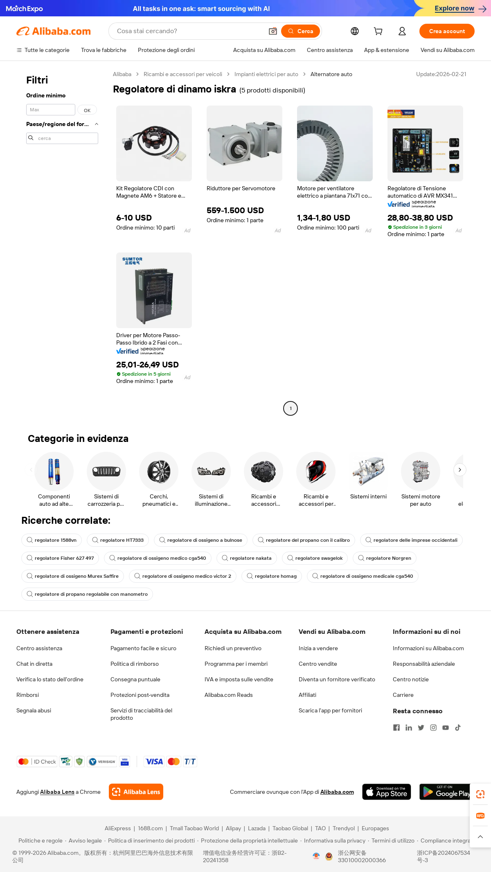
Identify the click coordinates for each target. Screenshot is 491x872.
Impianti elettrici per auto (266, 74)
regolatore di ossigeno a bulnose (200, 540)
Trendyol (344, 828)
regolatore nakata (247, 558)
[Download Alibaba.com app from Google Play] (447, 792)
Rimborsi (27, 695)
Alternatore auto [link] (331, 74)
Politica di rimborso (134, 663)
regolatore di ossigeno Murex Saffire (73, 576)
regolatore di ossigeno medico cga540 (157, 558)
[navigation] (62, 242)
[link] (480, 794)
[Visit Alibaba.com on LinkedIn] (408, 727)
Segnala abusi (33, 710)
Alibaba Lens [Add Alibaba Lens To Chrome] (57, 792)
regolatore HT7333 (118, 540)
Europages (375, 828)
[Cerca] (300, 31)
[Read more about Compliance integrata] (446, 840)
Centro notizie (411, 679)
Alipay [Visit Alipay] (233, 828)
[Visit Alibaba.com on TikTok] (458, 727)
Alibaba (122, 74)
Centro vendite (318, 663)
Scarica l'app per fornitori (330, 710)
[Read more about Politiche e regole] (39, 840)
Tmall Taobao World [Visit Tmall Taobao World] (194, 828)
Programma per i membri (236, 663)
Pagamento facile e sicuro (143, 648)
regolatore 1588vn (52, 540)
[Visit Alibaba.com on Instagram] (433, 727)
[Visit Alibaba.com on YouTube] (445, 727)
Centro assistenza (39, 648)
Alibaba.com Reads (229, 695)
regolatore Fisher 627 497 (60, 558)
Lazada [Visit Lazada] (257, 828)
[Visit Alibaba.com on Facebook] (396, 727)
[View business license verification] (316, 856)
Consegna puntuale (135, 679)
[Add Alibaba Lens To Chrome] (136, 792)
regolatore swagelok (314, 558)
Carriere (403, 695)
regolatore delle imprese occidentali (411, 540)
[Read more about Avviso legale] (83, 840)
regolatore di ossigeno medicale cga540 (362, 576)
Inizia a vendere (318, 648)
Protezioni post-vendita (139, 695)
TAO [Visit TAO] (320, 828)
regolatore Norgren (384, 558)
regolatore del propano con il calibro (304, 540)
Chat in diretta (34, 663)
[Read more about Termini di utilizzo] (391, 840)
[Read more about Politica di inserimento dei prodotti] (149, 840)
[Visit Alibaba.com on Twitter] (421, 727)
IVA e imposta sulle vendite (239, 679)
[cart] (380, 32)
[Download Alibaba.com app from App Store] (386, 792)
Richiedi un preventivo (233, 648)
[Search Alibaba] (189, 31)
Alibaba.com (337, 792)
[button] (273, 31)
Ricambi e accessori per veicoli (183, 74)
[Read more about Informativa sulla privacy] (332, 840)
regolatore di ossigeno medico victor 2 (182, 576)
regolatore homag (272, 576)
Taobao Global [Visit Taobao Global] (290, 828)
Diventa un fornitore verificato (337, 679)
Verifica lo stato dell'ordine (49, 679)
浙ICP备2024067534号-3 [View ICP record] (443, 856)
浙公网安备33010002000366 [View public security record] (362, 856)
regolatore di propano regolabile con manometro (87, 594)
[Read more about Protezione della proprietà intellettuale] (247, 840)
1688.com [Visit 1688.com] (150, 828)
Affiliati (307, 695)
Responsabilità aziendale (424, 663)
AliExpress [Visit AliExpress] (118, 828)
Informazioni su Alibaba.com (428, 648)
